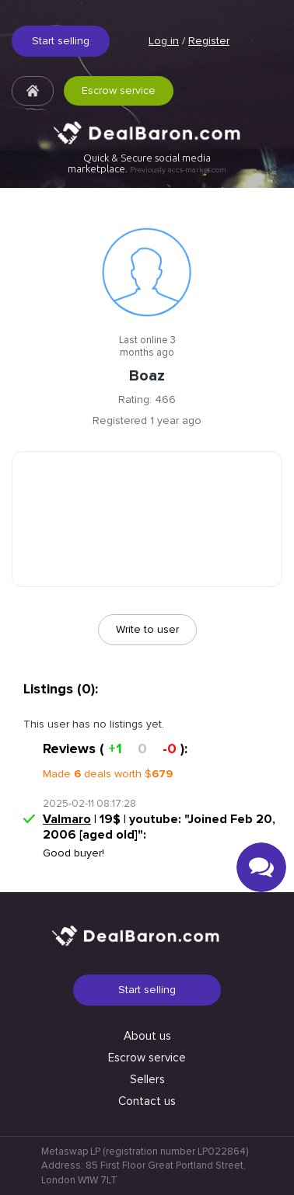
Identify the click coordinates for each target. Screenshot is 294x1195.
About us (147, 1036)
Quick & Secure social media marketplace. (147, 163)
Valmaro (67, 819)
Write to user (147, 629)
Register (208, 40)
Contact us (147, 1101)
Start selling (60, 40)
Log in (164, 40)
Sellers (147, 1079)
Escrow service (119, 90)
